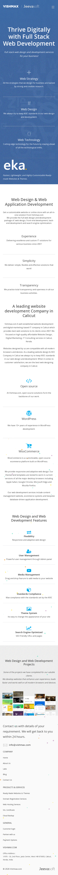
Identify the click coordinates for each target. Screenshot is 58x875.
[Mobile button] (53, 7)
